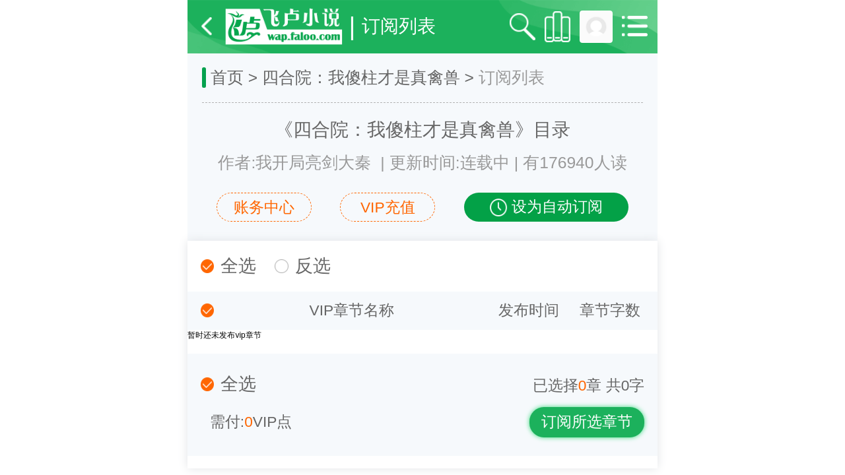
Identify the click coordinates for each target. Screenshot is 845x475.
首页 (227, 77)
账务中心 (264, 207)
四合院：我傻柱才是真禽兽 (361, 77)
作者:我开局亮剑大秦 (294, 163)
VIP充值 (387, 207)
